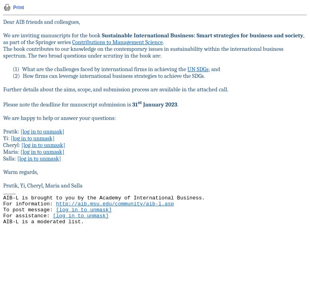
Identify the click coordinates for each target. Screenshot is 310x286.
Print (18, 7)
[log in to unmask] (42, 131)
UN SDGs (198, 69)
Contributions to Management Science (117, 42)
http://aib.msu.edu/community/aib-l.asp (115, 204)
